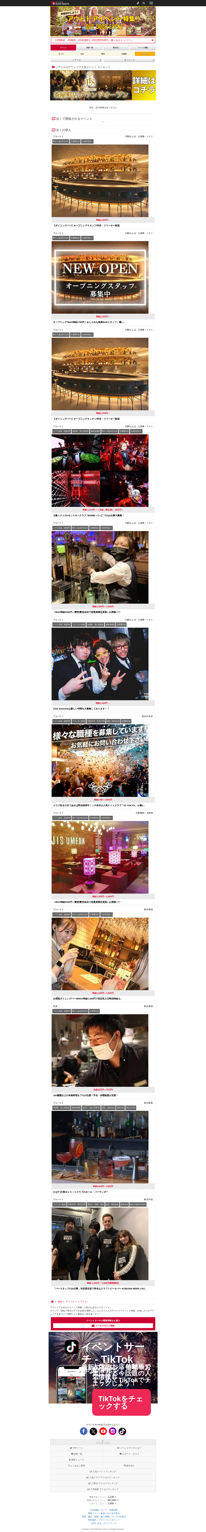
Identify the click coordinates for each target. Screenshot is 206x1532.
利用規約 (92, 1520)
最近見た (129, 1465)
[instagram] (112, 1432)
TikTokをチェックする (120, 1402)
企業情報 (113, 1510)
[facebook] (83, 1432)
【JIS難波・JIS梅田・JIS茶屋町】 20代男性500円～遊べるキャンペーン (93, 40)
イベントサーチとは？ (129, 1448)
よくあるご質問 (76, 1465)
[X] (93, 1432)
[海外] (60, 1301)
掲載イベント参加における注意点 (104, 1513)
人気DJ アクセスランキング (103, 1483)
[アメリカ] (70, 1301)
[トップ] (52, 1301)
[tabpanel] (103, 21)
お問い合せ (96, 1523)
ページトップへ (103, 1442)
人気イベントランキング (103, 1471)
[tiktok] (138, 3)
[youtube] (103, 1432)
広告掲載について (98, 1510)
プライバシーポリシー (109, 1520)
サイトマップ (110, 1523)
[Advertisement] (103, 1413)
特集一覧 (76, 1454)
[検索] (143, 3)
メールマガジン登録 (103, 1325)
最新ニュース (76, 1460)
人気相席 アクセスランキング (103, 1489)
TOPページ (76, 1448)
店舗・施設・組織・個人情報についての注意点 (104, 1516)
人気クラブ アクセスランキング (103, 1477)
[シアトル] (82, 1301)
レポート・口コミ (129, 1454)
